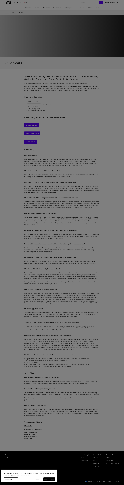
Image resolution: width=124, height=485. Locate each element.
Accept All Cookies (49, 479)
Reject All (37, 479)
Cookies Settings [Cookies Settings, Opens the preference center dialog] (8, 479)
